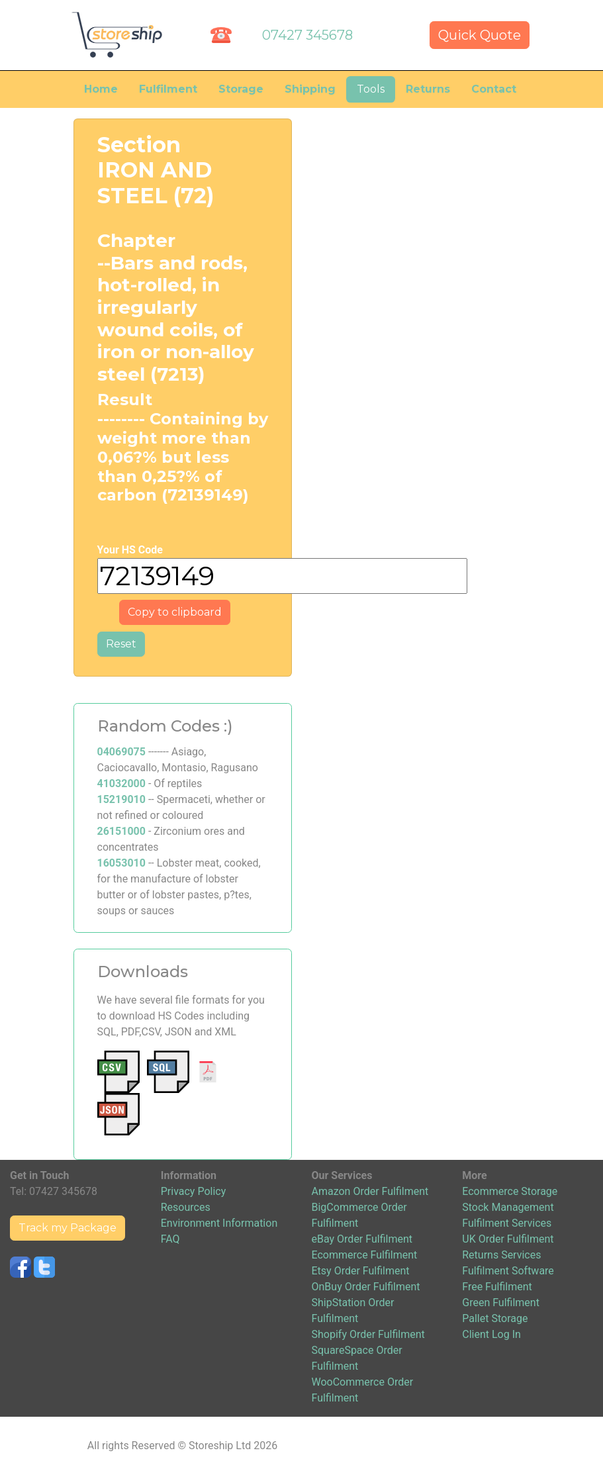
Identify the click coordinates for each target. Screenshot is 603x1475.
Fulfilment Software (508, 1270)
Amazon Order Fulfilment (370, 1191)
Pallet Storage (495, 1318)
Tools (371, 89)
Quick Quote (479, 35)
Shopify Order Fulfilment (368, 1334)
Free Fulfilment (497, 1286)
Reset (121, 644)
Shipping (310, 89)
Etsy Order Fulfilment (361, 1270)
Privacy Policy (193, 1191)
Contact (493, 89)
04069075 (121, 751)
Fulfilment (168, 89)
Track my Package (67, 1227)
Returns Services (501, 1255)
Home (101, 89)
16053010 (121, 863)
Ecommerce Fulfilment (365, 1255)
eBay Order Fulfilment (362, 1239)
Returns (428, 89)
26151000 (121, 831)
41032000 (121, 783)
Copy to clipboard (175, 612)
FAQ (170, 1239)
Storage (240, 89)
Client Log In (491, 1334)
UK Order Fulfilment (507, 1239)
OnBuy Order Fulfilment (366, 1286)
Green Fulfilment (500, 1302)
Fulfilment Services (506, 1223)
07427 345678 (307, 35)
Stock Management (507, 1207)
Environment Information (219, 1223)
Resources (185, 1207)
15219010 (121, 799)
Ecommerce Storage (509, 1191)
